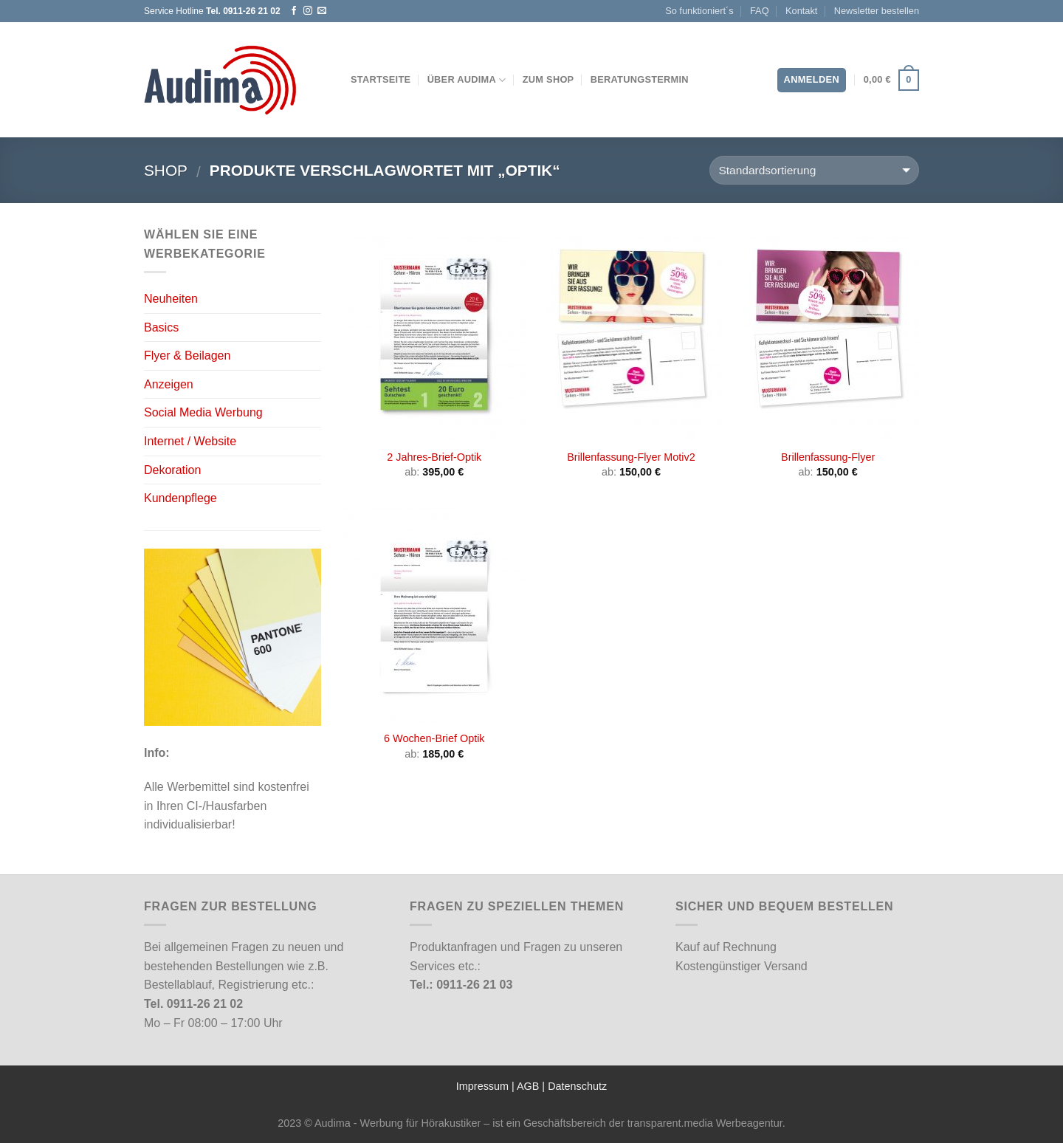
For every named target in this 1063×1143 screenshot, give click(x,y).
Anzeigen (168, 384)
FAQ (759, 10)
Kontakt (801, 10)
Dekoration (172, 470)
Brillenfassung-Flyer (828, 457)
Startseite (380, 79)
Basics (161, 327)
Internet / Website (190, 441)
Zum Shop (548, 79)
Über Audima (466, 80)
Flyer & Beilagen (187, 355)
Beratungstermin (640, 79)
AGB (528, 1086)
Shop (166, 170)
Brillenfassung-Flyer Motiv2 (631, 457)
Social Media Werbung (203, 412)
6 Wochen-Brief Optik (434, 738)
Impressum (482, 1086)
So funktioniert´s (699, 10)
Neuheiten (171, 298)
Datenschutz (577, 1086)
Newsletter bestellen (876, 10)
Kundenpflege (180, 498)
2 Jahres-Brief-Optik (434, 457)
